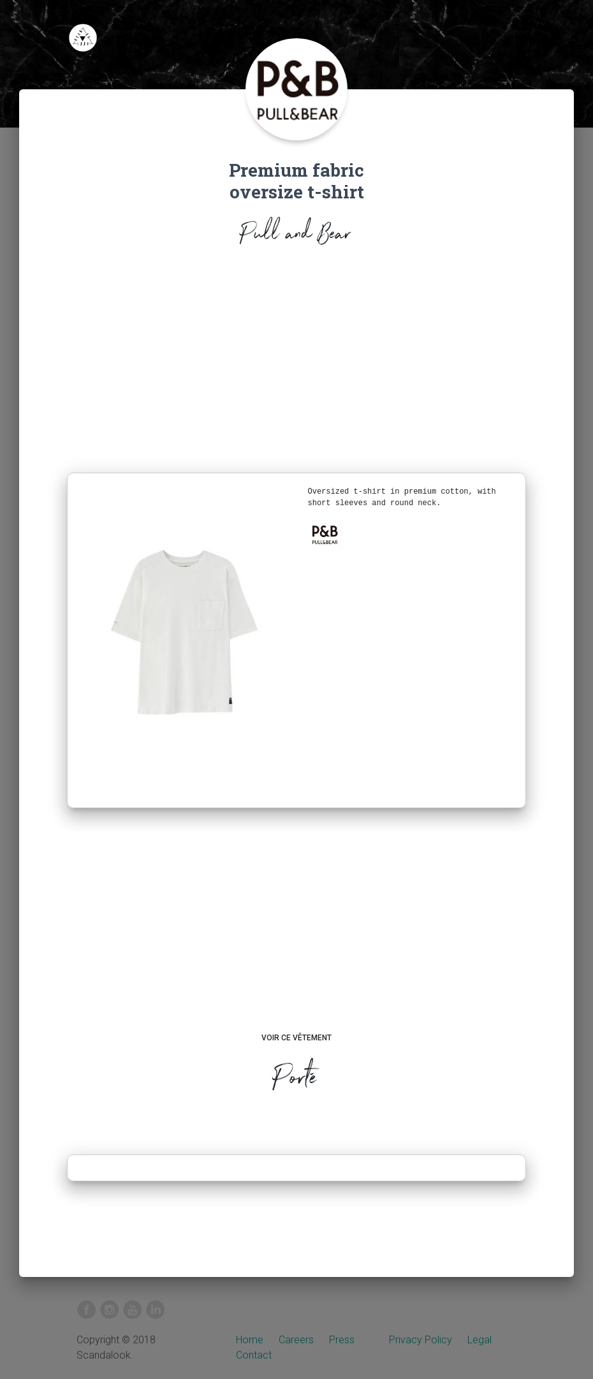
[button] (324, 534)
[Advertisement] (296, 363)
